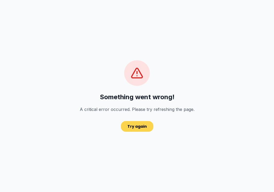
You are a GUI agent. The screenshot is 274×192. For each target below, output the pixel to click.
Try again (137, 126)
